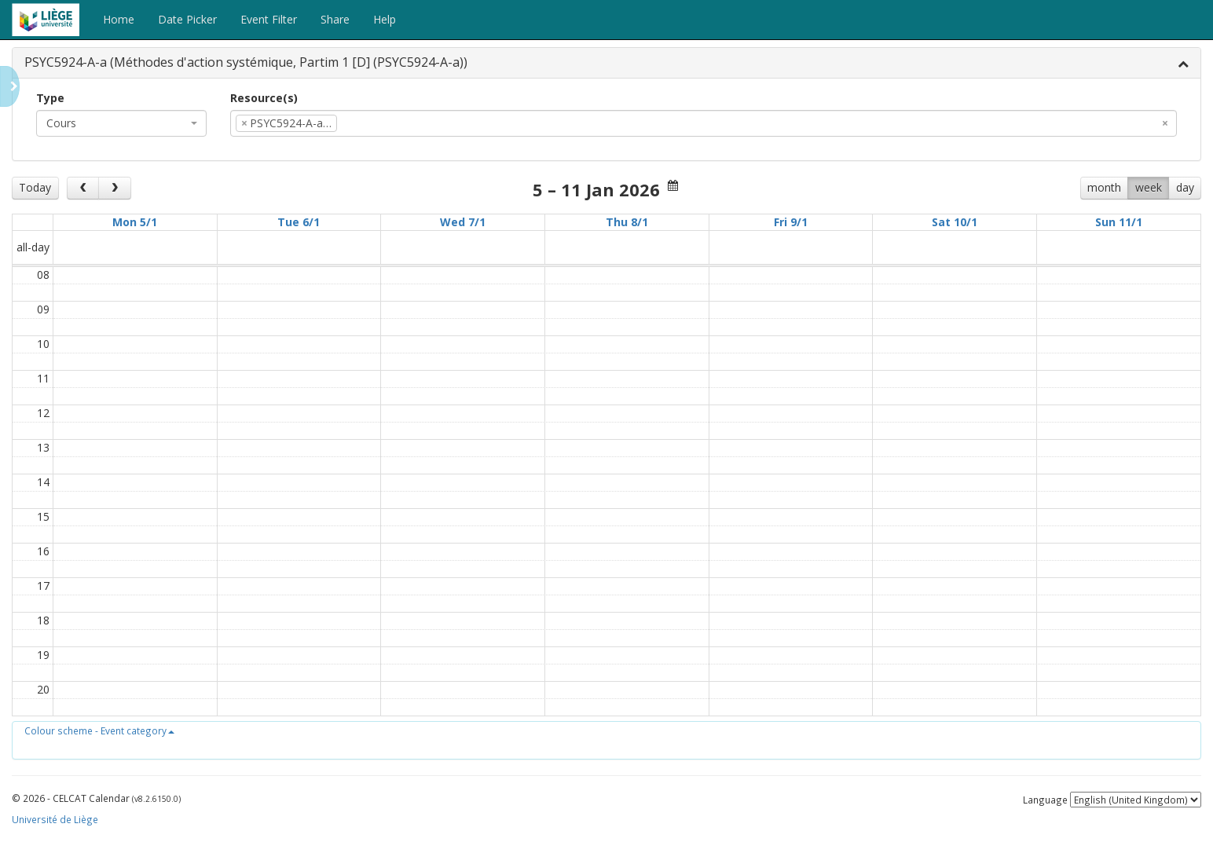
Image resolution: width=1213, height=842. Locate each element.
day (1185, 187)
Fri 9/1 (791, 221)
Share (335, 19)
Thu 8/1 (627, 221)
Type (50, 97)
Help (384, 19)
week (1148, 187)
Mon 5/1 (134, 221)
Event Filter (268, 19)
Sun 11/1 (1118, 221)
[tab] (606, 63)
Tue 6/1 (298, 221)
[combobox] (121, 123)
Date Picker (187, 19)
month (1104, 187)
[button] (99, 730)
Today (35, 187)
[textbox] (364, 123)
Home (118, 19)
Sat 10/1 (954, 221)
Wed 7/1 (463, 221)
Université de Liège (55, 819)
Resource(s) (264, 97)
